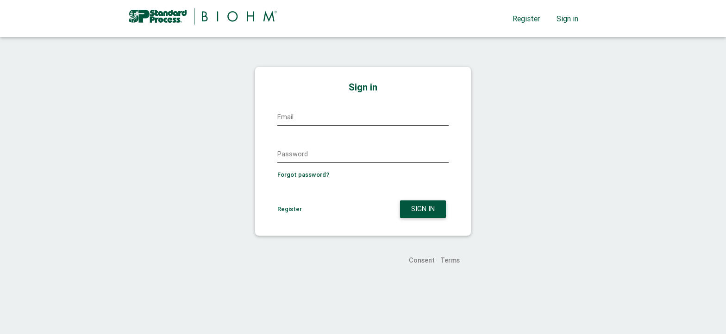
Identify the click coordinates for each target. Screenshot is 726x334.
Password (292, 154)
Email (285, 117)
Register (526, 18)
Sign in (567, 18)
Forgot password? (303, 175)
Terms (450, 260)
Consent (422, 260)
